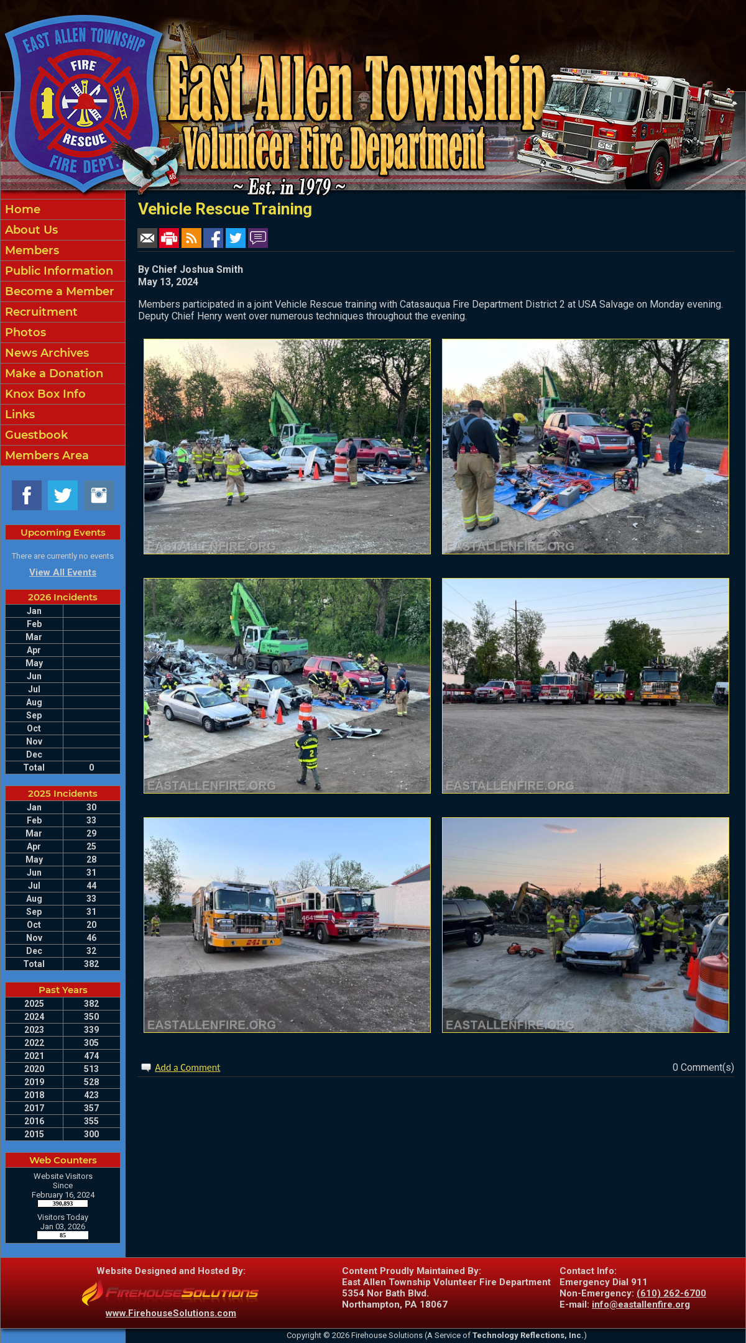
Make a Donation (52, 373)
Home (21, 209)
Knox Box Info (44, 394)
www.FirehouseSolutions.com (171, 1313)
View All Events (62, 572)
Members (30, 250)
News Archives (45, 353)
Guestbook (35, 435)
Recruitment (40, 312)
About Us (30, 230)
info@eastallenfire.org (641, 1304)
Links (18, 414)
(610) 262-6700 (671, 1293)
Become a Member (58, 291)
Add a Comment (187, 1067)
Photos (24, 332)
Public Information (57, 271)
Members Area (45, 455)
